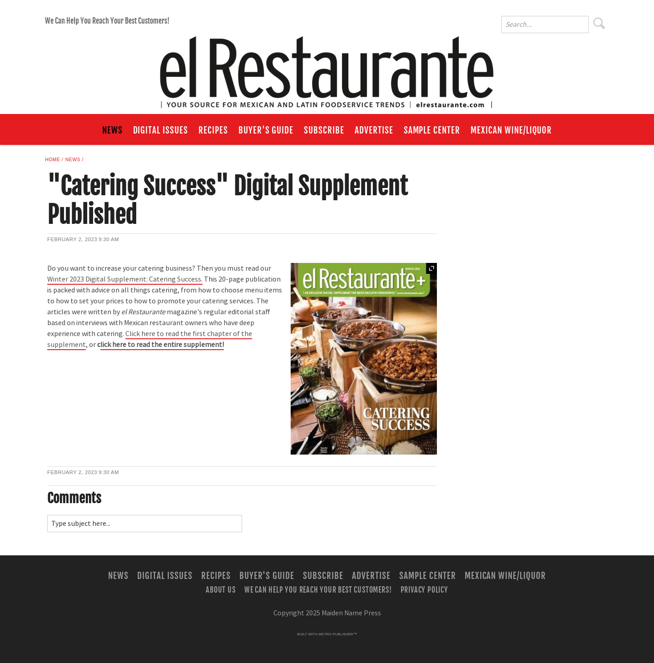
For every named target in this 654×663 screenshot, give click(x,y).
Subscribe (324, 130)
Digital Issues (160, 130)
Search (599, 23)
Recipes (213, 130)
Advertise (374, 130)
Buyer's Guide (265, 130)
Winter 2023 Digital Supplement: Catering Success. (125, 279)
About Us (220, 589)
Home (52, 159)
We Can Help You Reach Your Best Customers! (107, 20)
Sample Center (432, 130)
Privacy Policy (424, 589)
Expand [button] (431, 268)
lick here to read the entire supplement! (162, 344)
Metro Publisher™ (337, 634)
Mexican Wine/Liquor (511, 130)
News (112, 130)
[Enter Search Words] (545, 24)
